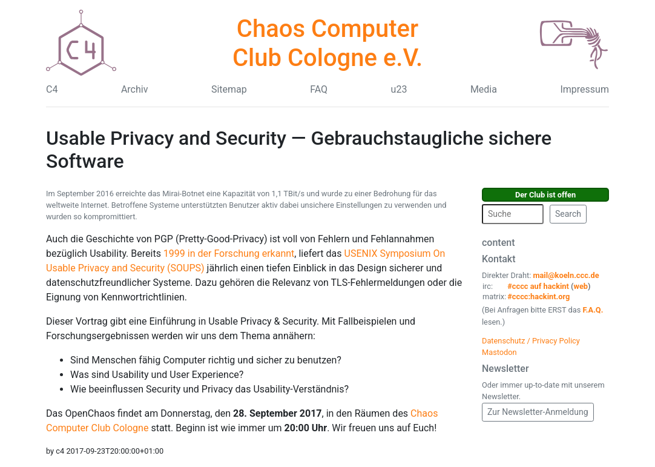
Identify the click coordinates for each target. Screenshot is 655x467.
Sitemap (229, 89)
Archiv (134, 89)
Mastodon (499, 352)
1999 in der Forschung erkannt (228, 253)
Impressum (584, 89)
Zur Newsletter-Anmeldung (537, 412)
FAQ (319, 89)
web (581, 286)
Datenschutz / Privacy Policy (531, 340)
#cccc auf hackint (538, 286)
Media (483, 89)
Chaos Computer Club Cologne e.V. (327, 43)
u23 (399, 89)
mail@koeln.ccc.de (566, 275)
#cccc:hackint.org (538, 296)
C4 (52, 89)
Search (568, 214)
